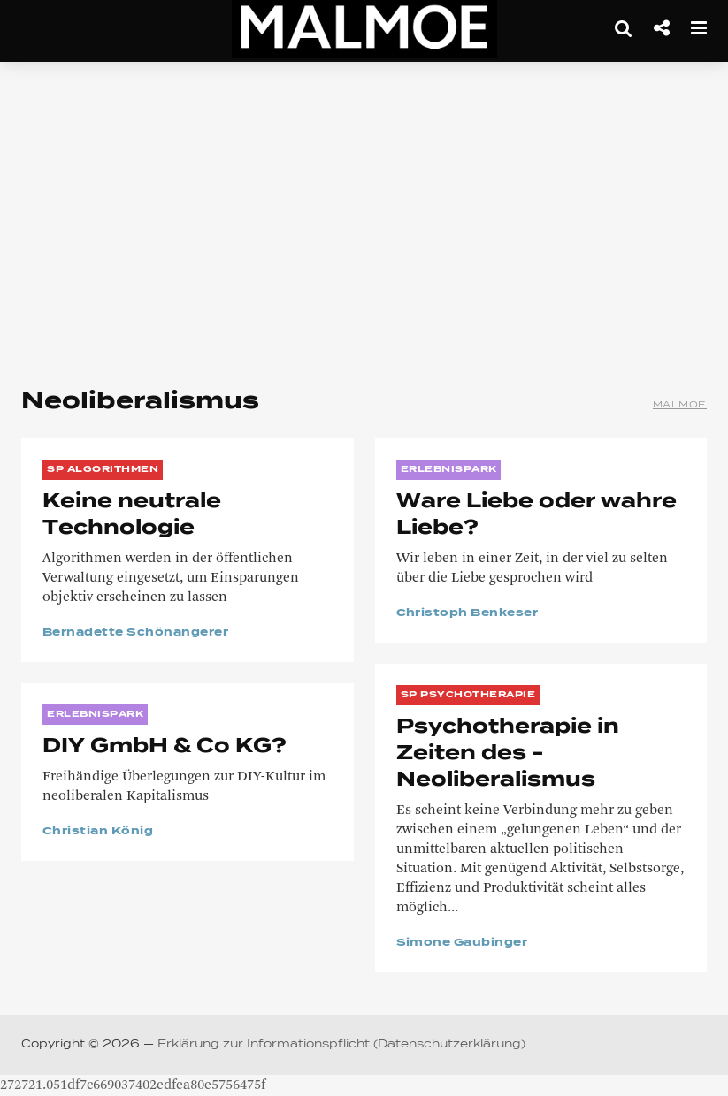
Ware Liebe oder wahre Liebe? (536, 515)
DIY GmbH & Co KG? (164, 747)
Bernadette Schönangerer (135, 633)
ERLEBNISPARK (449, 469)
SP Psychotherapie (468, 694)
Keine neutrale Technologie (131, 515)
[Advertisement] (364, 221)
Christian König (97, 831)
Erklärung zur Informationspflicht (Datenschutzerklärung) (341, 1044)
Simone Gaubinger (462, 943)
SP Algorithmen (102, 469)
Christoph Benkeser (467, 613)
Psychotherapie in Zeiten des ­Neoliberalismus (507, 754)
